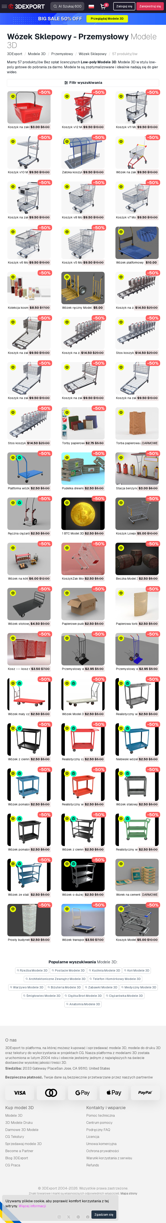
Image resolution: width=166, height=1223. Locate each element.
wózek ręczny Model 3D (79, 308)
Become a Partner (19, 1151)
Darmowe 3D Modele (21, 1130)
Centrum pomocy (99, 1122)
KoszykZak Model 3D (77, 578)
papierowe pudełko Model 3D (82, 624)
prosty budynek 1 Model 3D (27, 940)
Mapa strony (129, 1193)
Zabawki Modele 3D (101, 987)
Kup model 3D (19, 1107)
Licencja (92, 1136)
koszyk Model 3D (128, 940)
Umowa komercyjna (101, 1144)
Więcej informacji (32, 1206)
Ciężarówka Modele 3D (124, 996)
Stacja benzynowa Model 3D (136, 488)
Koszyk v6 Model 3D (22, 262)
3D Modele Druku (19, 1122)
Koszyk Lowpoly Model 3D (134, 533)
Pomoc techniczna (100, 1115)
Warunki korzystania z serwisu (109, 1158)
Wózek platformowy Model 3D (137, 262)
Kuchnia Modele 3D (104, 970)
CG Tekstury (14, 1136)
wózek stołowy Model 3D (26, 624)
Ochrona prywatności (102, 1151)
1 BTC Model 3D (73, 533)
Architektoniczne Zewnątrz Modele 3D (55, 979)
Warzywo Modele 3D (27, 987)
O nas (11, 1040)
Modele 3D (13, 1115)
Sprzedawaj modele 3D (23, 1144)
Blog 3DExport (16, 1158)
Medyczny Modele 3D (138, 987)
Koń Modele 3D (137, 970)
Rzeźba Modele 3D (32, 970)
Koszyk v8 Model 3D (76, 217)
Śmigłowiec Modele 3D (42, 996)
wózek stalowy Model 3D (134, 804)
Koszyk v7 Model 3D (130, 217)
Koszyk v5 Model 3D (76, 262)
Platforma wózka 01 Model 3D (28, 488)
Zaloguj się (124, 6)
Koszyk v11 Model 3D (131, 127)
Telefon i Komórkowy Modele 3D (115, 979)
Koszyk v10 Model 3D (23, 172)
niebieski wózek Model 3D (134, 759)
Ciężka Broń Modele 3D (83, 996)
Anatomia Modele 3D (83, 1004)
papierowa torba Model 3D (134, 624)
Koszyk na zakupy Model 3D (28, 127)
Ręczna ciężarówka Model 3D (28, 533)
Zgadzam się (103, 1215)
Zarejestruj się (150, 6)
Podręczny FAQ (98, 1130)
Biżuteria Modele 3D (64, 987)
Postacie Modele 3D (68, 970)
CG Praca (12, 1165)
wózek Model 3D (74, 714)
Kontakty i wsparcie (106, 1107)
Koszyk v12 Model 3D (77, 127)
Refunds (92, 1165)
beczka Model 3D (128, 578)
